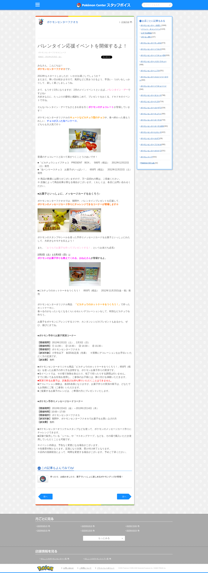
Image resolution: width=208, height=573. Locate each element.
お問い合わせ (68, 568)
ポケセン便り (146, 37)
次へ (124, 496)
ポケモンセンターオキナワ (151, 151)
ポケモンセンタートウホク (151, 49)
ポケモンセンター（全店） (151, 25)
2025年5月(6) (87, 531)
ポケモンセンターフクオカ (62, 22)
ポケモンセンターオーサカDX (152, 126)
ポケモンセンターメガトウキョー (154, 61)
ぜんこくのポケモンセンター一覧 (54, 559)
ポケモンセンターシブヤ (150, 71)
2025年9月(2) (42, 526)
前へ (45, 496)
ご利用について (85, 568)
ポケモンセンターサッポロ (151, 43)
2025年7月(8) (132, 526)
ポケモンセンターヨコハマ (151, 95)
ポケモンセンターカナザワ (151, 108)
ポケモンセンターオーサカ (151, 120)
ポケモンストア (147, 157)
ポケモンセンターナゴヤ (150, 102)
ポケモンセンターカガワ (150, 138)
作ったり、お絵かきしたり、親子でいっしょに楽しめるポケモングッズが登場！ (86, 477)
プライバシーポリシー (105, 568)
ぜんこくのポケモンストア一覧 (96, 559)
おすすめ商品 (146, 33)
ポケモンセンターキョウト (151, 114)
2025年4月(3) (132, 531)
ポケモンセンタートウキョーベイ (154, 86)
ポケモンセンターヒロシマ (151, 132)
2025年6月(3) (42, 531)
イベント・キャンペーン (150, 29)
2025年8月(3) (87, 526)
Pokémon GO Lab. (148, 163)
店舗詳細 (125, 22)
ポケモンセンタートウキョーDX (153, 55)
